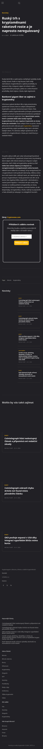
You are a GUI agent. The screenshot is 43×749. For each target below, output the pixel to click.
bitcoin (9, 280)
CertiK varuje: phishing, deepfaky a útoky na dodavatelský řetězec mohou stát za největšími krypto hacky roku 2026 (29, 356)
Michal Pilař (22, 306)
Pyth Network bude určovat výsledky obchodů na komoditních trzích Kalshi (28, 374)
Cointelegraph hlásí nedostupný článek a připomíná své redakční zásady (29, 302)
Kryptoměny (22, 350)
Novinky (5, 13)
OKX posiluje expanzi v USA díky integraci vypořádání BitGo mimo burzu (29, 338)
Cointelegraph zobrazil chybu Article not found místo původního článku (28, 320)
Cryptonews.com (14, 217)
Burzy (20, 298)
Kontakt (4, 573)
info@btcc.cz (5, 577)
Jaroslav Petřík (18, 35)
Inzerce (4, 581)
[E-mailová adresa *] (21, 236)
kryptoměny (28, 126)
